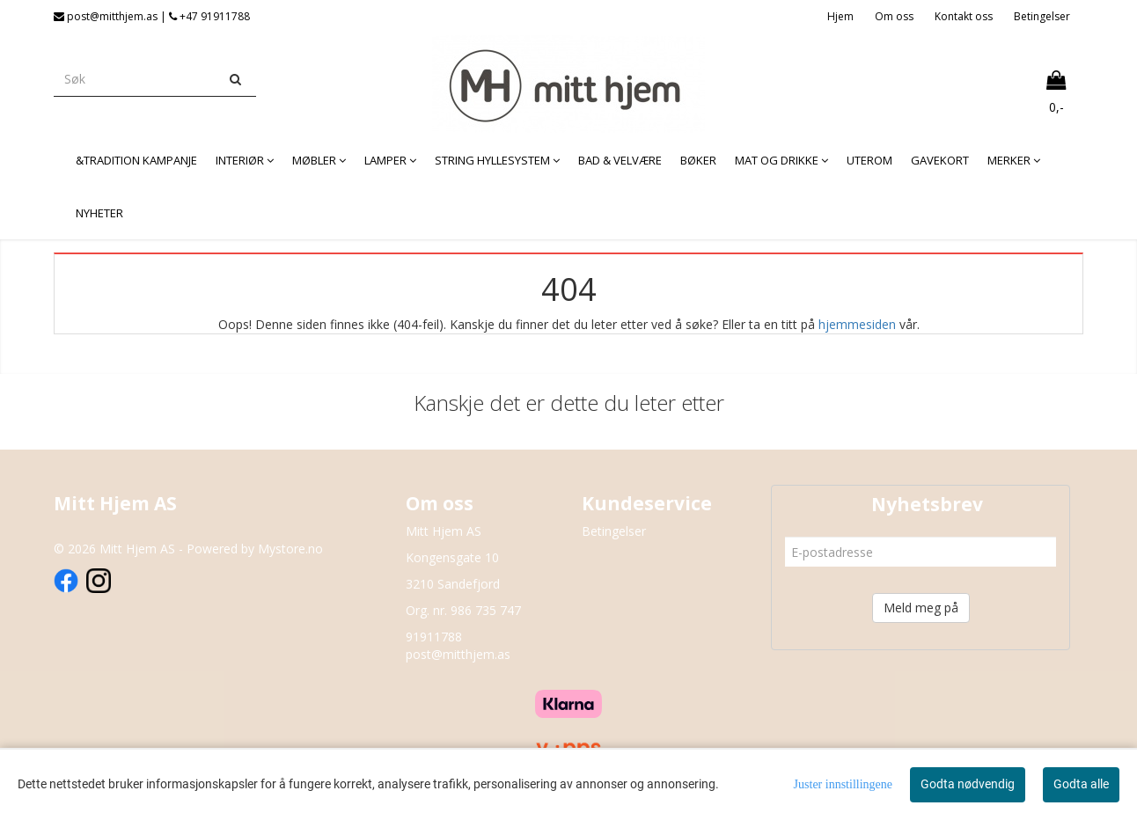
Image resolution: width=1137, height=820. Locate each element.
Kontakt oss (964, 16)
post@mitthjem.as (458, 654)
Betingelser (1042, 16)
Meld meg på (921, 607)
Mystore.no (290, 548)
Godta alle (1081, 784)
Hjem (840, 16)
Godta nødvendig (968, 784)
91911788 (434, 636)
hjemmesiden (857, 324)
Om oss (894, 16)
